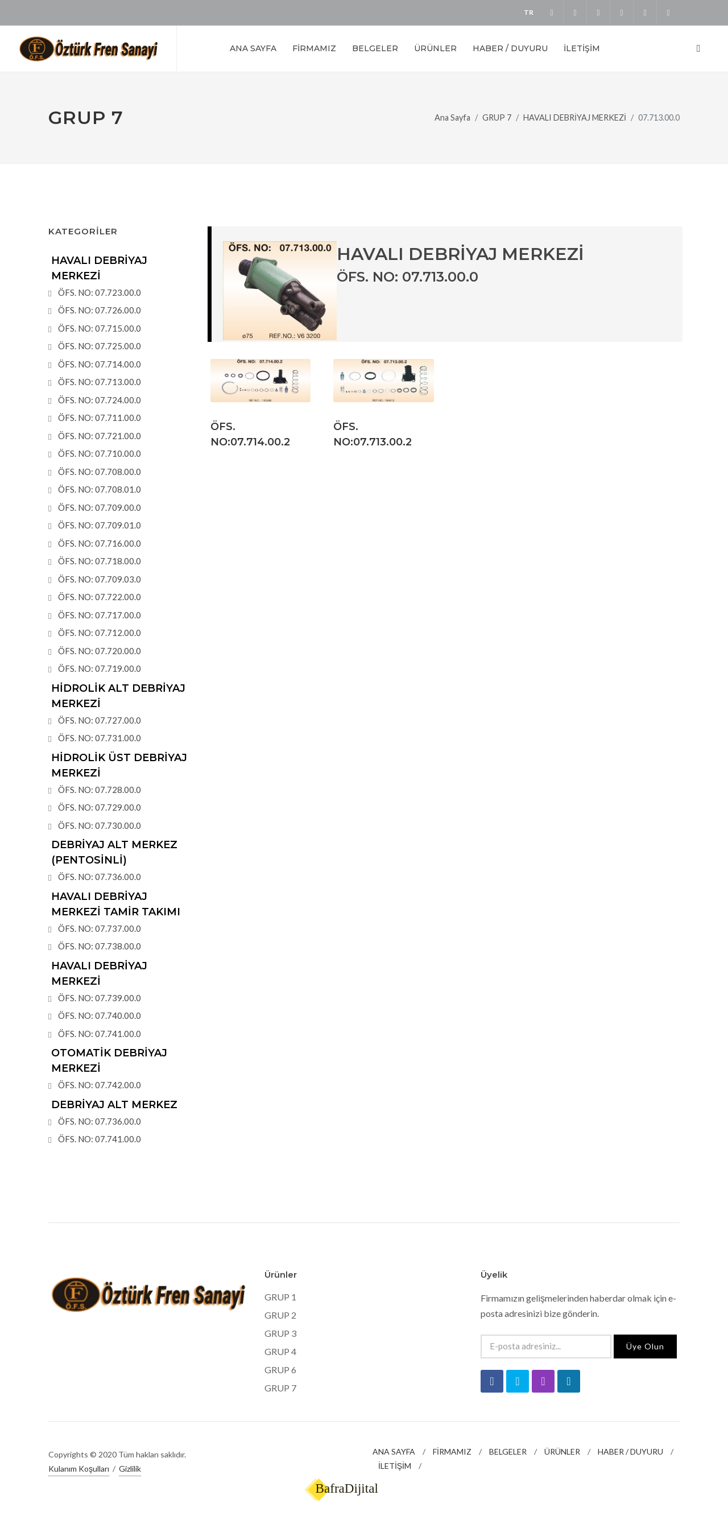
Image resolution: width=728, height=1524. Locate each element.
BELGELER (508, 1451)
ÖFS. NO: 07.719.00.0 (99, 668)
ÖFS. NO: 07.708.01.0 (99, 489)
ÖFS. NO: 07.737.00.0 (99, 928)
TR (528, 12)
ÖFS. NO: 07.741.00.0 (99, 1034)
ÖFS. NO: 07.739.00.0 (99, 998)
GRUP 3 (280, 1333)
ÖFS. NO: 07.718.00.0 (99, 561)
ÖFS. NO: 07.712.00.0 (99, 632)
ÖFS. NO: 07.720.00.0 (99, 651)
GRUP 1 (280, 1296)
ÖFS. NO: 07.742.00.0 (99, 1085)
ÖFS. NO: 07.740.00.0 (99, 1015)
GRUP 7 (496, 117)
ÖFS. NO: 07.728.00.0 (99, 789)
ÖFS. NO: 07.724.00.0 (99, 400)
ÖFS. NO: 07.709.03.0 (99, 579)
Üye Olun (645, 1346)
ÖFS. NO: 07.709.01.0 (99, 525)
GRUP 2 (280, 1315)
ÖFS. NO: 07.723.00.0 (99, 292)
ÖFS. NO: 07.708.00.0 (99, 471)
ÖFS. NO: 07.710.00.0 (99, 453)
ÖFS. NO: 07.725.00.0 (99, 346)
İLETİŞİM (394, 1466)
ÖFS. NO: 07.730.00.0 (99, 825)
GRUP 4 (280, 1351)
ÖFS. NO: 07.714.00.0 (99, 364)
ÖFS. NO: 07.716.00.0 (99, 543)
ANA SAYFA (394, 1451)
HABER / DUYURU (630, 1451)
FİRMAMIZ (452, 1451)
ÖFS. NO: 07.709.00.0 (99, 507)
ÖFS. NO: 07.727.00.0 (99, 720)
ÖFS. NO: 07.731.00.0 (99, 738)
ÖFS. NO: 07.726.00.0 (99, 310)
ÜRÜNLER (562, 1451)
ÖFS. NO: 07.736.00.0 (99, 877)
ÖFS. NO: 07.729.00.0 (99, 807)
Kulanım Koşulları (78, 1468)
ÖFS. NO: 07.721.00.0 (99, 436)
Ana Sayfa (452, 117)
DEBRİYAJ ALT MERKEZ (114, 1104)
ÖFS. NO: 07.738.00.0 (99, 946)
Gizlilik (130, 1468)
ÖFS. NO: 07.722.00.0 (99, 597)
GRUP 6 (280, 1369)
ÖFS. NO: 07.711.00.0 (99, 417)
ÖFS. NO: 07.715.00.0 (99, 328)
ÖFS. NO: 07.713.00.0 (99, 382)
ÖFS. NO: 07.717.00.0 (99, 615)
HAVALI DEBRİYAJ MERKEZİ (574, 117)
